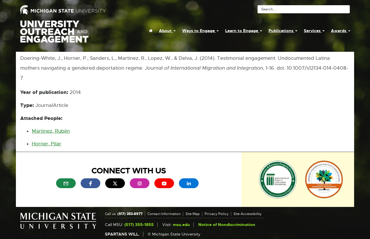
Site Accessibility (248, 214)
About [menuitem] (167, 30)
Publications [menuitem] (283, 30)
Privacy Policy (217, 214)
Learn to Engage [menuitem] (243, 30)
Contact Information (164, 214)
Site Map (193, 214)
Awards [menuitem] (340, 30)
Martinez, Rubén (51, 131)
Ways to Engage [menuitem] (200, 30)
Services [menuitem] (314, 30)
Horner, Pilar (46, 144)
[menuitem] (151, 30)
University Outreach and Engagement (54, 35)
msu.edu (181, 224)
